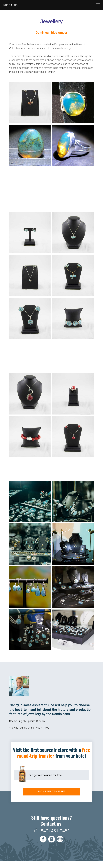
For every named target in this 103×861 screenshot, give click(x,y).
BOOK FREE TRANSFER (51, 791)
